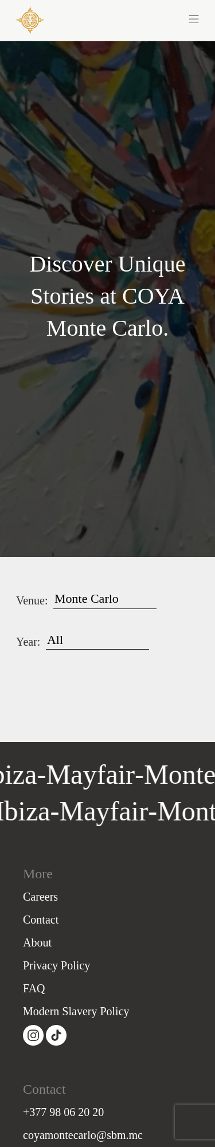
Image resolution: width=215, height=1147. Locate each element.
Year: (28, 641)
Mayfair (92, 774)
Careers (40, 896)
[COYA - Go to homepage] (30, 20)
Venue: (32, 600)
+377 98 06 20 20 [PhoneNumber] (63, 1112)
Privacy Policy (56, 965)
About (37, 942)
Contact (40, 919)
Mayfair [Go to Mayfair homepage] (101, 811)
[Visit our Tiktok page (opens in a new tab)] (56, 1035)
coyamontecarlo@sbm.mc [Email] (83, 1135)
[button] (154, 18)
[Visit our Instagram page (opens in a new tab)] (34, 1035)
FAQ (34, 988)
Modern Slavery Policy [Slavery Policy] (76, 1011)
